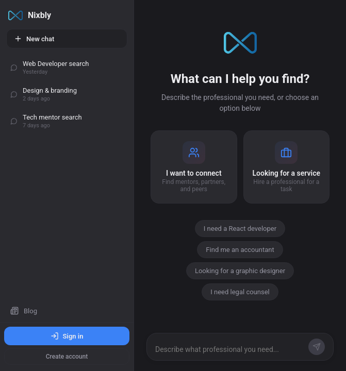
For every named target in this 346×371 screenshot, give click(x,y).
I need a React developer (240, 228)
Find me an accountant (240, 250)
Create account (67, 356)
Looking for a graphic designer (240, 271)
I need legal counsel (239, 292)
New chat (34, 39)
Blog (23, 311)
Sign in (67, 336)
